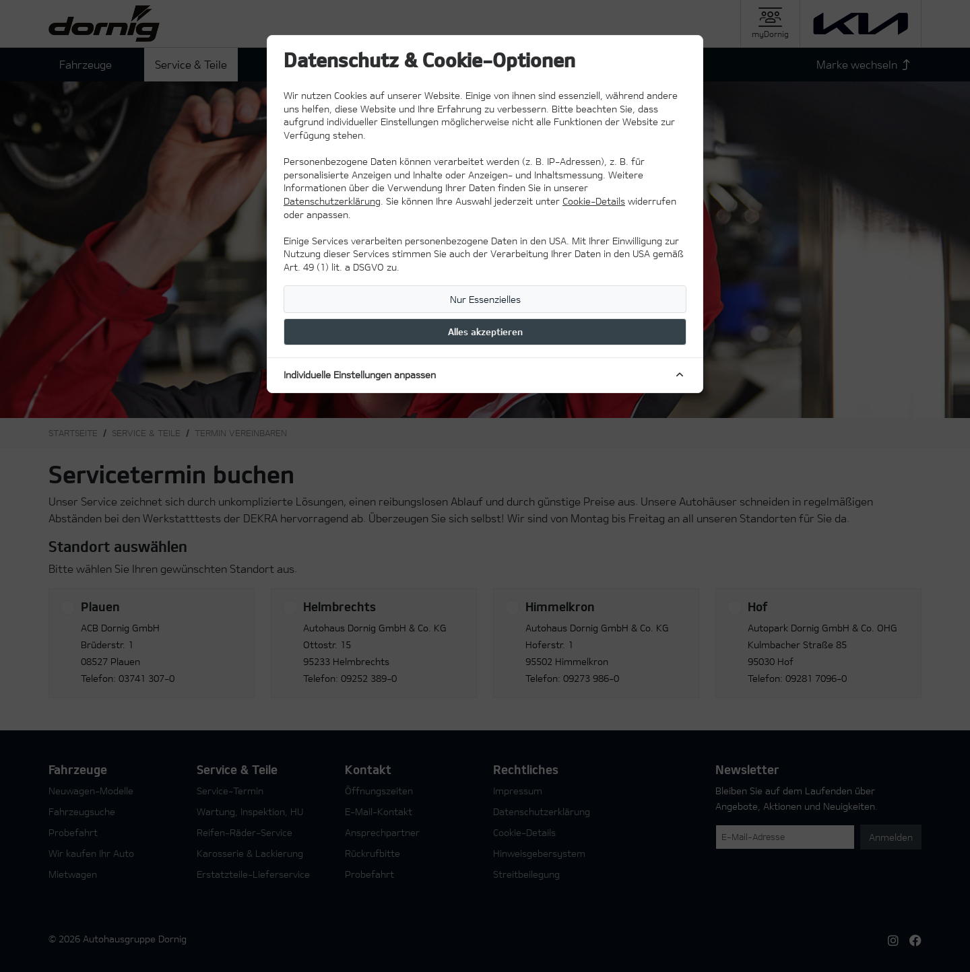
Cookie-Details (593, 201)
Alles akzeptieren (485, 331)
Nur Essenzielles (485, 299)
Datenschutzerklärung (332, 201)
